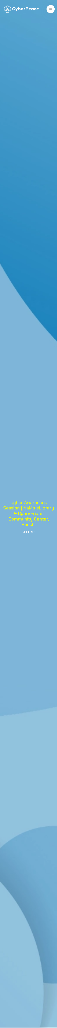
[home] (20, 9)
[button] (51, 9)
